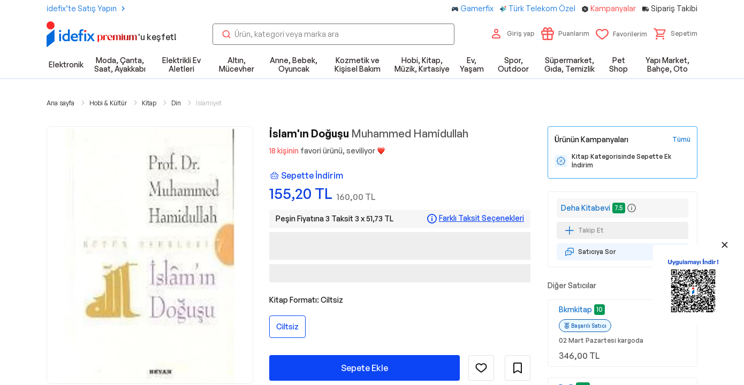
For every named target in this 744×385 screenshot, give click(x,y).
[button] (675, 33)
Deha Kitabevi (585, 207)
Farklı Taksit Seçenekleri (481, 218)
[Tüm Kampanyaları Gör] (681, 139)
